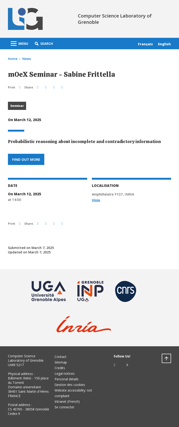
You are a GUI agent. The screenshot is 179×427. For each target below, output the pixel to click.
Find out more (26, 159)
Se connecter (64, 407)
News (26, 58)
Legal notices (65, 373)
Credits (60, 368)
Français (145, 44)
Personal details (67, 379)
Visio (96, 200)
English (164, 44)
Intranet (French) (67, 401)
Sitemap (61, 362)
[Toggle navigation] (19, 43)
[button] (44, 43)
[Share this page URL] (62, 87)
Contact (60, 356)
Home (12, 58)
